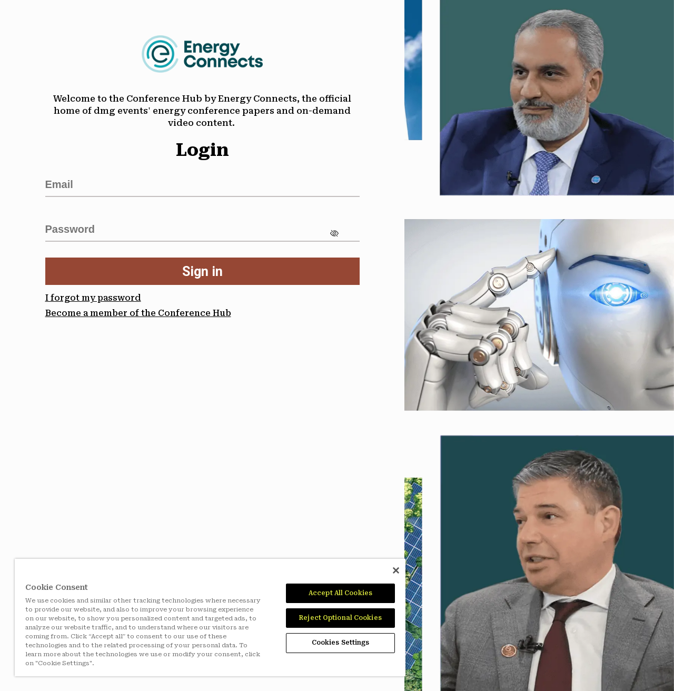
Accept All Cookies (340, 593)
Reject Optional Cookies (340, 617)
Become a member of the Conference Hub (138, 313)
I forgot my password (93, 298)
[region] (210, 618)
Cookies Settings (341, 642)
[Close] (396, 570)
